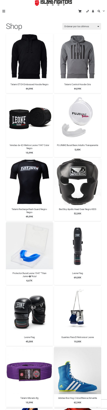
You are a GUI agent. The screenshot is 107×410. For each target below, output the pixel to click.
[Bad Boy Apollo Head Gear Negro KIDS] (77, 181)
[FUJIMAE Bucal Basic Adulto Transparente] (77, 117)
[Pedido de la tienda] (81, 26)
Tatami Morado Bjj (29, 398)
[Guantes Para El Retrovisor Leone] (77, 309)
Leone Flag (77, 273)
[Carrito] (80, 11)
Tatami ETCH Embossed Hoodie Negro (29, 84)
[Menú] (3, 11)
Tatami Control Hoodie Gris (77, 84)
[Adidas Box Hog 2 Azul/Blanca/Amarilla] (77, 370)
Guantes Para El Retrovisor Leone (77, 337)
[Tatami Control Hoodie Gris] (77, 56)
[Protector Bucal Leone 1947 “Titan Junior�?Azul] (29, 245)
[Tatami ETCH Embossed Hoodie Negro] (29, 56)
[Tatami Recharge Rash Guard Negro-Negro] (29, 181)
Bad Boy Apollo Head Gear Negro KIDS (77, 209)
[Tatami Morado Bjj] (29, 370)
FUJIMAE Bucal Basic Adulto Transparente (77, 145)
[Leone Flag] (77, 245)
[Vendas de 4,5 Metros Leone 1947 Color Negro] (29, 117)
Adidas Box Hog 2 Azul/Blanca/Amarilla (77, 398)
